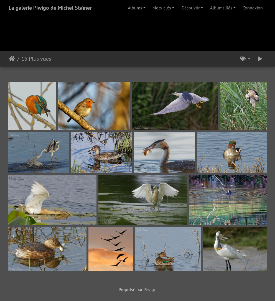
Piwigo (150, 289)
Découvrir (191, 8)
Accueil (12, 59)
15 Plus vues (36, 58)
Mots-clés (161, 8)
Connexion (253, 8)
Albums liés (221, 8)
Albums (135, 8)
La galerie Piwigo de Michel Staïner (50, 7)
